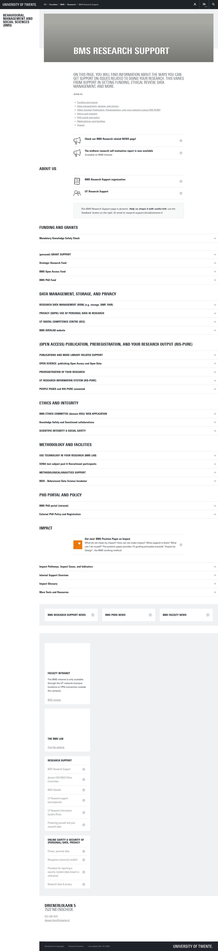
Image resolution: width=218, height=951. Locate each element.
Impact (80, 125)
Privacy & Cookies (75, 946)
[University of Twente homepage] (19, 4)
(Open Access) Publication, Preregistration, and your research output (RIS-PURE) (119, 110)
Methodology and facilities (91, 121)
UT (45, 4)
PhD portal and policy (88, 117)
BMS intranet (54, 700)
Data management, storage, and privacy (98, 106)
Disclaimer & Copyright (54, 946)
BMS (62, 4)
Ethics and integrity (87, 113)
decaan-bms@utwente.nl (57, 920)
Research (71, 4)
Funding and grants (87, 102)
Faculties (53, 4)
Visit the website (56, 747)
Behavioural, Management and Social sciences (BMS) (18, 20)
